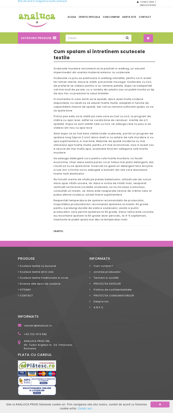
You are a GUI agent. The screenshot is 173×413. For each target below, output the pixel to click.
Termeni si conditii (105, 278)
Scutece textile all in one (37, 272)
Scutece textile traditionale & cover (44, 278)
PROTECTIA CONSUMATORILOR (112, 295)
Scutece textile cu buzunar (38, 266)
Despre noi (100, 301)
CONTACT (26, 295)
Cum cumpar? (102, 266)
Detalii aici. (85, 408)
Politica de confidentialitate (111, 289)
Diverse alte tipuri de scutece (40, 284)
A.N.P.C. (97, 307)
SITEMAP (25, 289)
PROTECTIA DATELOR (106, 284)
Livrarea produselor (106, 272)
